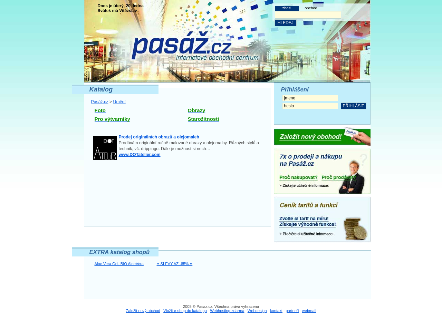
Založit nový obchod (143, 311)
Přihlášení (295, 89)
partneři (292, 311)
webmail (309, 311)
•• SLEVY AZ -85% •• (175, 264)
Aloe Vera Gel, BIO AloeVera (119, 264)
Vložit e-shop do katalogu (185, 311)
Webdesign (257, 311)
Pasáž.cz (99, 101)
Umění (119, 101)
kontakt (276, 311)
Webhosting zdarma (227, 311)
